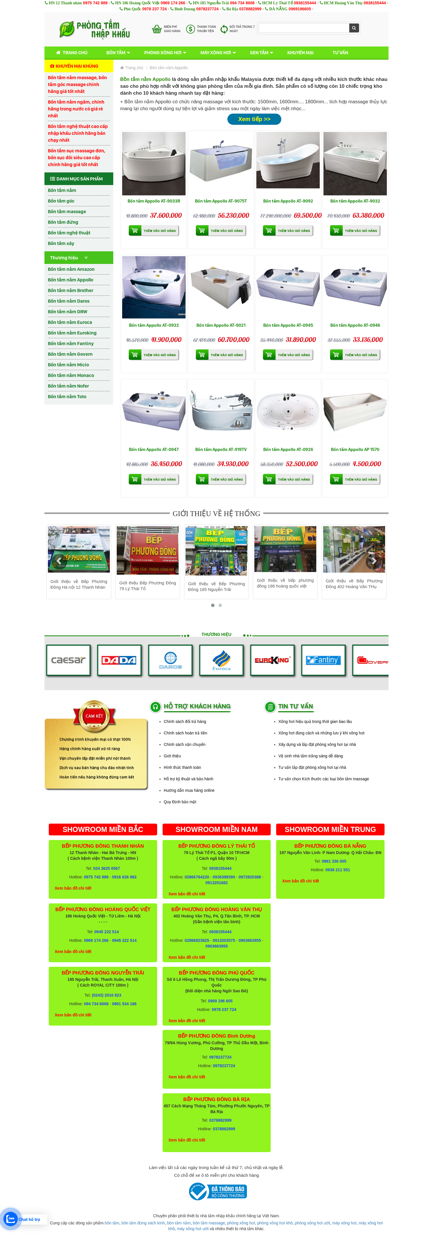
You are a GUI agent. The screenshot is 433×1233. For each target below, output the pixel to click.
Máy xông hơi (215, 52)
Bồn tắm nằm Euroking (72, 333)
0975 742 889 (95, 3)
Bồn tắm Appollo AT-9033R (154, 201)
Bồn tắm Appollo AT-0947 (154, 449)
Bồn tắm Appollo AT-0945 (288, 325)
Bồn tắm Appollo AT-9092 (288, 201)
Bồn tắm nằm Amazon (71, 269)
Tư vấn (340, 52)
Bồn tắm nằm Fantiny (71, 343)
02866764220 (197, 877)
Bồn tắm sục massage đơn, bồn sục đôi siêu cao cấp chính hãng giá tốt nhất (76, 157)
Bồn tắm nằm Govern (70, 354)
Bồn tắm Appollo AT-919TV (221, 449)
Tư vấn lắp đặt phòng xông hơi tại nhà (312, 767)
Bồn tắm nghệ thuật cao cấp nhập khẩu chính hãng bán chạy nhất (78, 133)
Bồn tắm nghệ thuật (69, 233)
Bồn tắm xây (61, 243)
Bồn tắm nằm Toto (67, 396)
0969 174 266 (173, 3)
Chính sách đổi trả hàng (185, 721)
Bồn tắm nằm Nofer (68, 386)
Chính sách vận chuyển (185, 744)
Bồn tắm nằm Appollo (70, 280)
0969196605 (300, 9)
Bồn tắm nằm (62, 190)
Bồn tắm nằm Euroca (70, 322)
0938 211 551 (337, 870)
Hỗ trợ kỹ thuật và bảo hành (188, 779)
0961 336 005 (334, 861)
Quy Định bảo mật (180, 802)
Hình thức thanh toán (182, 767)
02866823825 (197, 940)
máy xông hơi (344, 1223)
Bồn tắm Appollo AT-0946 (355, 325)
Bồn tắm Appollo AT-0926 (288, 449)
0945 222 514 (106, 931)
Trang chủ (70, 52)
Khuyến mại (300, 52)
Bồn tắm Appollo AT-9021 (220, 325)
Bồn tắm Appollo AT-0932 (154, 325)
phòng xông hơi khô (274, 1223)
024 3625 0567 (106, 868)
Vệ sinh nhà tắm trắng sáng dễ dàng (310, 756)
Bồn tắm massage (67, 211)
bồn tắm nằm (179, 1223)
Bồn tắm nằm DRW (67, 311)
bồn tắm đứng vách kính (143, 1223)
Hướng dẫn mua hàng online (189, 790)
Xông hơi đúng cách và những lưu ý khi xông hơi (321, 733)
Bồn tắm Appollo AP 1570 (355, 449)
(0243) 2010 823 (106, 995)
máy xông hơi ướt (192, 1228)
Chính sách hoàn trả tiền (185, 733)
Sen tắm (259, 52)
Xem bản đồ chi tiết (73, 888)
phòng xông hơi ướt (312, 1223)
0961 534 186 (124, 1003)
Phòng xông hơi (163, 52)
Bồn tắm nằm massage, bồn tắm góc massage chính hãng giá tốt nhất (77, 84)
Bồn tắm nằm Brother (70, 290)
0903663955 (250, 940)
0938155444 (305, 3)
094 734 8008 (242, 3)
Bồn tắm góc (61, 201)
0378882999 (250, 9)
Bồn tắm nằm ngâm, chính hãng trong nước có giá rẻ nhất (76, 108)
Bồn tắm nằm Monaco (71, 375)
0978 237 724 (154, 9)
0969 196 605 (220, 1001)
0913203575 (224, 940)
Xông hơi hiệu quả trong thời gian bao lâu (315, 721)
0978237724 (207, 9)
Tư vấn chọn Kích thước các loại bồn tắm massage (323, 779)
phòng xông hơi (241, 1223)
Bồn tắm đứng (63, 222)
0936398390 (224, 877)
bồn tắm (112, 1223)
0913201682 (217, 882)
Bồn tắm (115, 52)
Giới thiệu (172, 756)
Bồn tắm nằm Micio (68, 364)
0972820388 (250, 877)
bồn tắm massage (209, 1223)
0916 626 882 (124, 877)
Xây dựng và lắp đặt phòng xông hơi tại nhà (317, 744)
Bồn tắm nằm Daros (68, 301)
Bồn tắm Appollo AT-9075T (221, 201)
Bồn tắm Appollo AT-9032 (355, 201)
